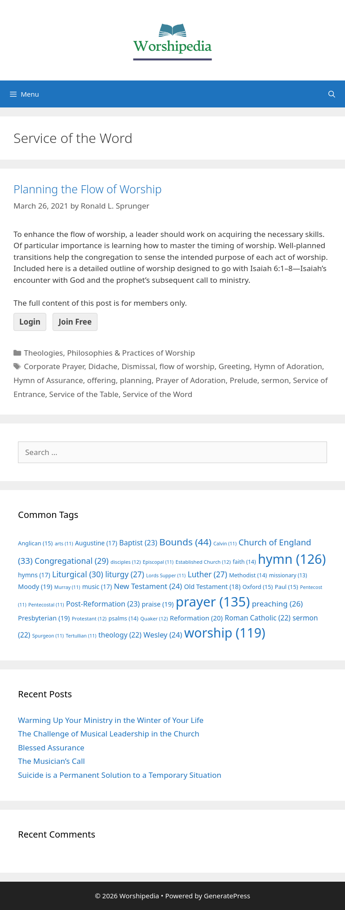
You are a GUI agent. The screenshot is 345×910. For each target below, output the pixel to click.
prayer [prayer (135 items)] (213, 602)
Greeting (234, 366)
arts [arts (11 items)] (64, 543)
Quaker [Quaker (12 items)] (154, 618)
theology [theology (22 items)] (120, 635)
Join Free (75, 322)
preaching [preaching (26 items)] (277, 603)
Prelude (243, 380)
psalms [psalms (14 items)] (123, 618)
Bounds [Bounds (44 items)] (185, 541)
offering (101, 380)
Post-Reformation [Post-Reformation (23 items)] (103, 604)
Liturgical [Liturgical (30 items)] (77, 574)
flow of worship (187, 366)
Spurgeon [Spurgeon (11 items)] (48, 636)
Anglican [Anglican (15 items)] (35, 543)
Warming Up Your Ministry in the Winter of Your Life (110, 720)
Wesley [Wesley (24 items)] (162, 635)
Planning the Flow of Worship (87, 188)
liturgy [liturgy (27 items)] (124, 574)
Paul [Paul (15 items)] (286, 587)
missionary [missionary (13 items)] (288, 575)
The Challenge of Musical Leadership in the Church (108, 733)
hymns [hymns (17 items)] (34, 575)
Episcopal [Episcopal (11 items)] (158, 562)
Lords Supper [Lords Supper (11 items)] (166, 575)
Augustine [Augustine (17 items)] (96, 543)
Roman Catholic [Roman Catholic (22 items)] (258, 618)
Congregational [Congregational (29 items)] (72, 560)
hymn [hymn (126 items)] (292, 558)
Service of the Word (157, 394)
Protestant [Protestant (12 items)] (89, 618)
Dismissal (138, 366)
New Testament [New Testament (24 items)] (148, 586)
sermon (275, 380)
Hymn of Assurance (48, 380)
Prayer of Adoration (190, 380)
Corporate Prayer (54, 366)
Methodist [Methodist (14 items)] (248, 575)
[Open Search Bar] (331, 93)
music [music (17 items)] (97, 586)
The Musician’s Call (51, 761)
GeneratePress (227, 895)
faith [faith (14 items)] (244, 562)
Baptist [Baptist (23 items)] (138, 543)
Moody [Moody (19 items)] (35, 586)
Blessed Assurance (51, 747)
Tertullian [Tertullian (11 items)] (81, 636)
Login (29, 322)
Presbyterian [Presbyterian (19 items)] (44, 617)
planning (136, 380)
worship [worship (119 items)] (224, 632)
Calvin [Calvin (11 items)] (225, 543)
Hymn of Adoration (288, 366)
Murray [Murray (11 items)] (67, 587)
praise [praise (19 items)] (158, 603)
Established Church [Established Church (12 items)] (203, 561)
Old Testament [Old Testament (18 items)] (212, 586)
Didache (102, 366)
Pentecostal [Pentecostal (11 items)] (46, 605)
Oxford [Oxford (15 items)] (258, 587)
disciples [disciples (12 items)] (126, 561)
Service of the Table (84, 394)
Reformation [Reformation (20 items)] (196, 617)
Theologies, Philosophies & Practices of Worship (109, 353)
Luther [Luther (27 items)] (207, 574)
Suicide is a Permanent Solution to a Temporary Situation (119, 775)
